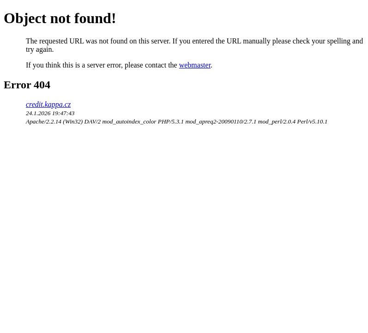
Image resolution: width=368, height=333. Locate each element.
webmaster (195, 65)
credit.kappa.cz (48, 104)
